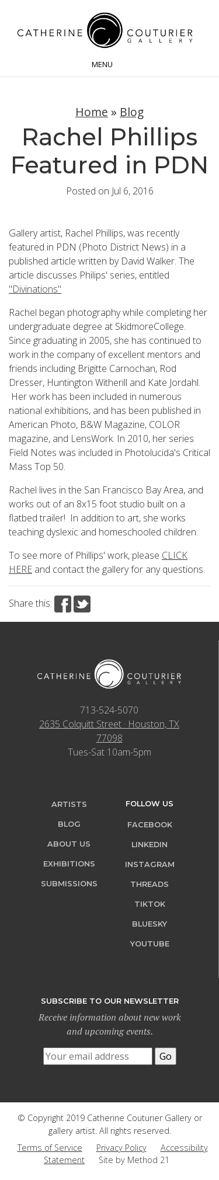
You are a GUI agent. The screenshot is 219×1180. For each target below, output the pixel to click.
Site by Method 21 (134, 1159)
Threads (149, 884)
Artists (69, 804)
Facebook (149, 824)
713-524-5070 (109, 710)
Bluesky (149, 924)
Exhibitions (69, 863)
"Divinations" (35, 289)
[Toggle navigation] (109, 63)
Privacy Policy (121, 1147)
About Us (69, 844)
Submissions (69, 883)
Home (91, 112)
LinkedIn (149, 844)
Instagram (150, 864)
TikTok (149, 904)
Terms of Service (50, 1147)
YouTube (149, 943)
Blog (132, 112)
